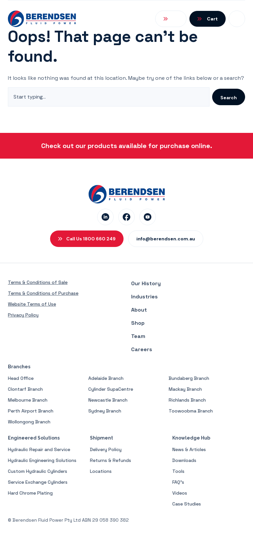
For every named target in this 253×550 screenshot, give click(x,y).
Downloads (184, 460)
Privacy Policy (23, 315)
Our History (146, 283)
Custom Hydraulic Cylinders (37, 471)
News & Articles (189, 449)
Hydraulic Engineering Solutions (42, 460)
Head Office (21, 378)
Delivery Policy (106, 449)
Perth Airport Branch (30, 411)
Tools (178, 471)
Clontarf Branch (25, 389)
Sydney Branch (104, 411)
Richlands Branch (187, 400)
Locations (101, 471)
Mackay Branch (185, 389)
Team (138, 336)
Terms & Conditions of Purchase (43, 293)
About (139, 309)
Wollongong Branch (29, 422)
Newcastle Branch (107, 400)
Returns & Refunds (110, 460)
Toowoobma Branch (191, 411)
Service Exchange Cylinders (38, 482)
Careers (141, 349)
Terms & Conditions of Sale (38, 282)
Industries (144, 296)
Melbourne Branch (27, 400)
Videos (179, 493)
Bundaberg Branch (189, 378)
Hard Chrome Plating (30, 493)
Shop (138, 323)
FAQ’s (178, 482)
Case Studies (186, 504)
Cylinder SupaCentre (110, 389)
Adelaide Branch (106, 378)
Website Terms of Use (32, 304)
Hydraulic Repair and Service (39, 449)
